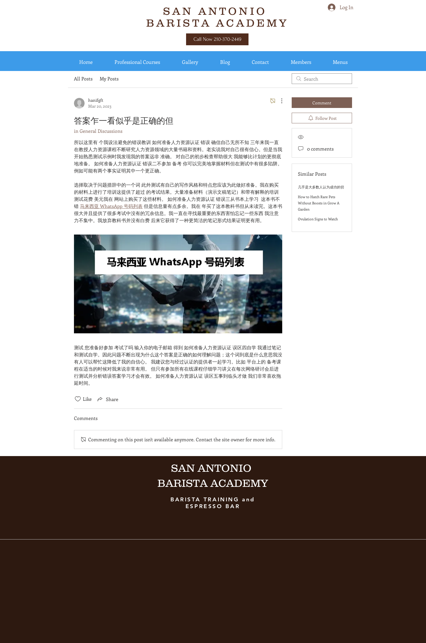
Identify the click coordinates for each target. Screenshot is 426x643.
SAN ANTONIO (217, 11)
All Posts (83, 78)
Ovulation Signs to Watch (318, 219)
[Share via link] (107, 399)
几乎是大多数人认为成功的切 (321, 187)
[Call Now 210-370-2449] (217, 39)
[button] (86, 62)
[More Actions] (278, 100)
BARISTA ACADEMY (217, 23)
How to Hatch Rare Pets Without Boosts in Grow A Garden (318, 202)
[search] (322, 78)
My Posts (109, 78)
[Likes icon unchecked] (78, 399)
